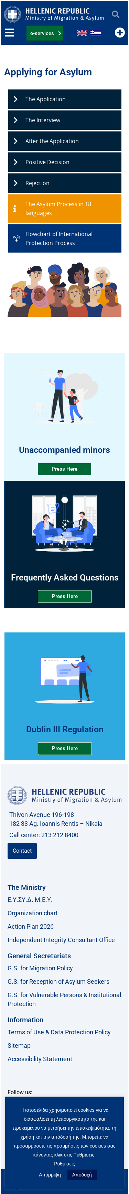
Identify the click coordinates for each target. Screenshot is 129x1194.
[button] (115, 14)
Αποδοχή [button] (82, 1174)
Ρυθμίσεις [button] (64, 1163)
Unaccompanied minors (64, 450)
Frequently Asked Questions (65, 578)
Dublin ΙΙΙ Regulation (65, 729)
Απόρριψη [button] (50, 1174)
